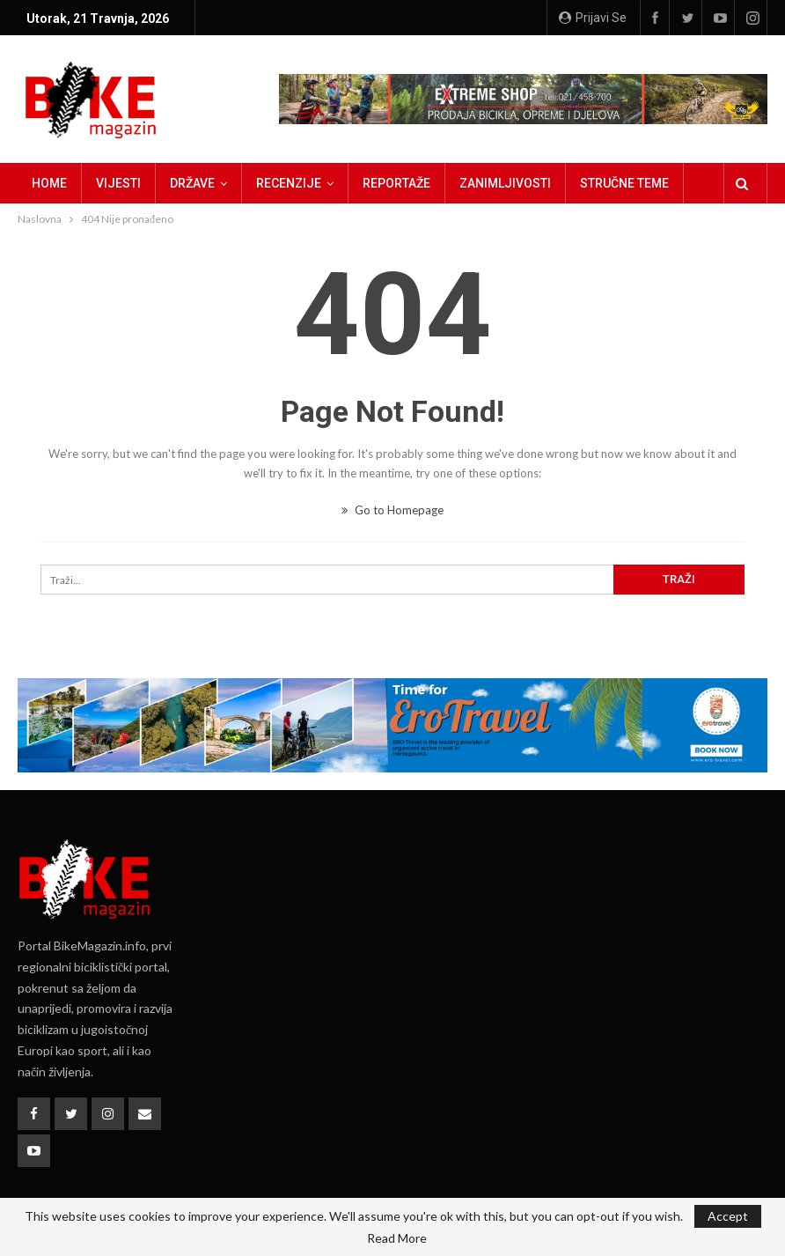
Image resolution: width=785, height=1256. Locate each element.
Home (49, 183)
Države (192, 183)
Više (592, 183)
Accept (728, 1215)
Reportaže (396, 183)
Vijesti (118, 183)
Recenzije (288, 183)
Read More (397, 1238)
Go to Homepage (392, 510)
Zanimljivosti (505, 183)
